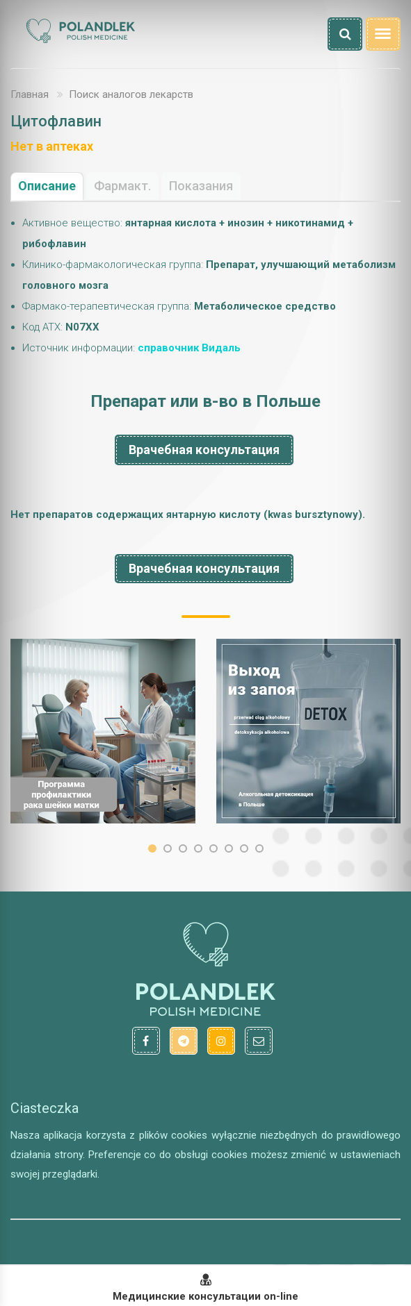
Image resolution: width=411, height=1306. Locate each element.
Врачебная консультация (204, 449)
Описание (47, 185)
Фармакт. (122, 185)
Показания (201, 185)
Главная (29, 94)
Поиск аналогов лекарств (131, 94)
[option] (103, 731)
